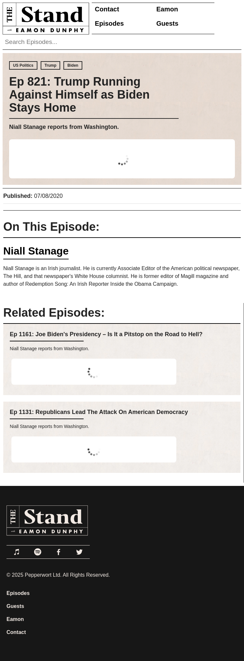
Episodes (109, 23)
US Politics (23, 65)
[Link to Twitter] (79, 551)
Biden (72, 65)
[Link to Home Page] (44, 18)
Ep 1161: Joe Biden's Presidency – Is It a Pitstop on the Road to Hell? (106, 334)
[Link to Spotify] (37, 551)
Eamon (167, 9)
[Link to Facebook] (58, 551)
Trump (51, 65)
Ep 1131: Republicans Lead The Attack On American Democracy (99, 412)
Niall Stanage (36, 251)
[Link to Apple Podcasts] (16, 551)
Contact (107, 9)
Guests (167, 23)
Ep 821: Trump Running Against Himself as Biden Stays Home (79, 94)
